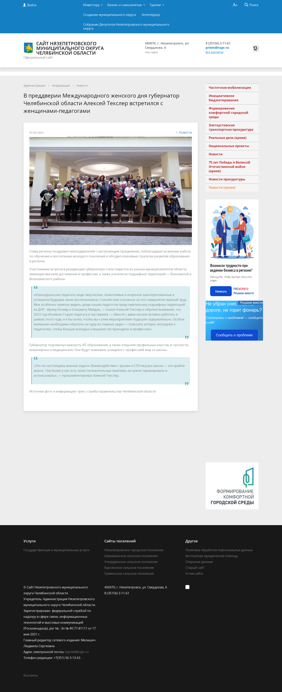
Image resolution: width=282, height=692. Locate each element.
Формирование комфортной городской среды (228, 112)
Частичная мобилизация (230, 87)
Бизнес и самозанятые (124, 5)
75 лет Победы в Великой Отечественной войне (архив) (229, 166)
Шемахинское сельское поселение (131, 556)
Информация (61, 85)
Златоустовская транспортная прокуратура (231, 127)
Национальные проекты (229, 146)
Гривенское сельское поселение (129, 573)
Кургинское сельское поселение (129, 567)
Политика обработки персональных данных (219, 550)
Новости (82, 85)
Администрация (34, 85)
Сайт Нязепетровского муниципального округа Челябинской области (64, 48)
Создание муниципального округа (109, 15)
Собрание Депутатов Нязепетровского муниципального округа (126, 26)
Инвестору (91, 5)
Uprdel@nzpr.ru (77, 652)
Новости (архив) (222, 187)
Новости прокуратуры (227, 179)
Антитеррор (151, 15)
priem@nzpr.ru (217, 47)
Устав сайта (194, 573)
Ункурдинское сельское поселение (131, 562)
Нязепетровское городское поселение (133, 550)
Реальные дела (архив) (227, 138)
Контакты (31, 675)
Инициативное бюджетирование (223, 98)
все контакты (214, 52)
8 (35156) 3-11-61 (218, 43)
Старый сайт (194, 567)
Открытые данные (199, 562)
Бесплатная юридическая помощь (211, 556)
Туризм (155, 5)
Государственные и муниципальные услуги (56, 550)
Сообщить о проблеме (234, 335)
